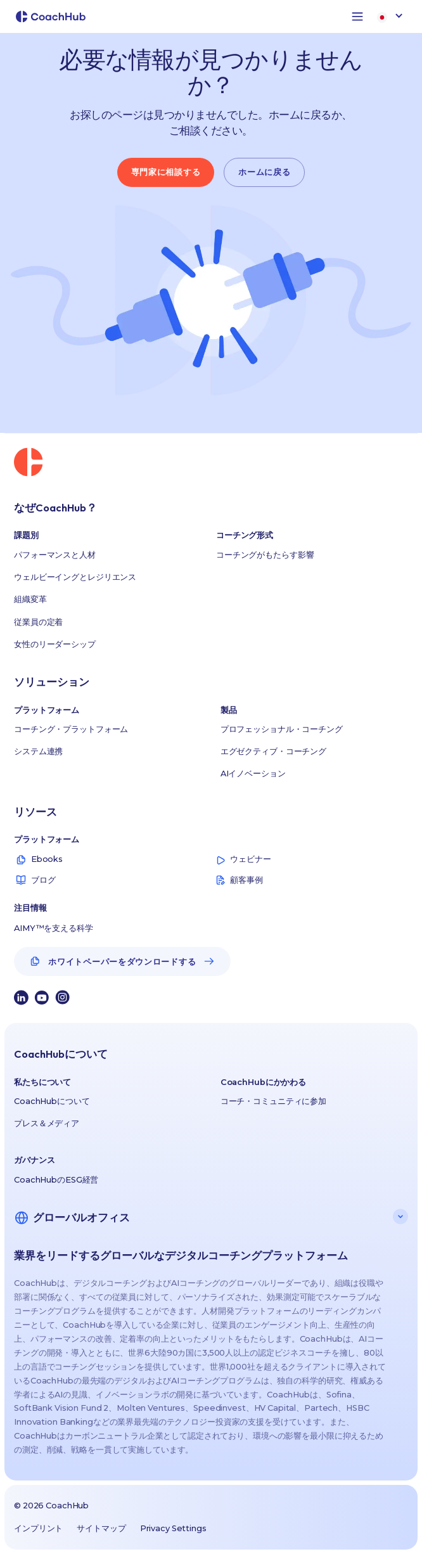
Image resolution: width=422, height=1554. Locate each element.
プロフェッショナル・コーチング (282, 729)
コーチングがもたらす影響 (265, 555)
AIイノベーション (253, 773)
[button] (357, 16)
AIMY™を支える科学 (53, 928)
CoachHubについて (51, 1101)
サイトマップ (101, 1528)
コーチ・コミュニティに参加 (273, 1101)
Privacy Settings (173, 1528)
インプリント (38, 1528)
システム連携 (38, 751)
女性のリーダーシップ (55, 644)
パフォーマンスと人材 (55, 555)
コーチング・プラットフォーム (71, 729)
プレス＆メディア (46, 1123)
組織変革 (30, 599)
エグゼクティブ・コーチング (273, 751)
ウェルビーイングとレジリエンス (75, 577)
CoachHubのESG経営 (56, 1180)
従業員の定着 (38, 622)
